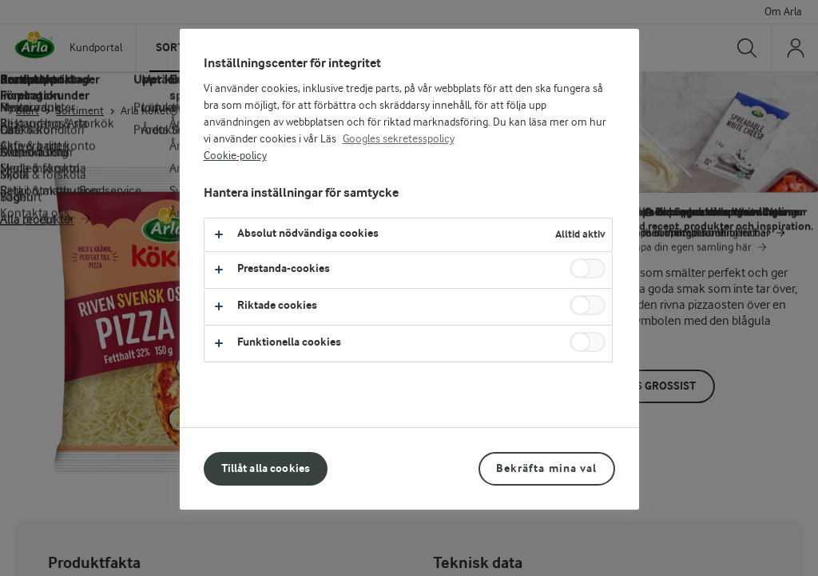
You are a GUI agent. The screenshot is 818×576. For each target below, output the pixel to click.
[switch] (588, 268)
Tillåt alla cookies (266, 468)
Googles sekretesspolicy (399, 139)
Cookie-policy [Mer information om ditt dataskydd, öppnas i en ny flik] (235, 156)
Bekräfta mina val (546, 468)
